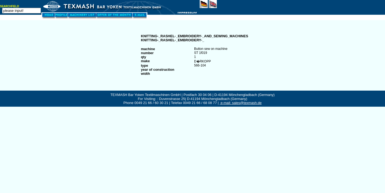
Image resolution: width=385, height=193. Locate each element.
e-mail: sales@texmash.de (241, 103)
